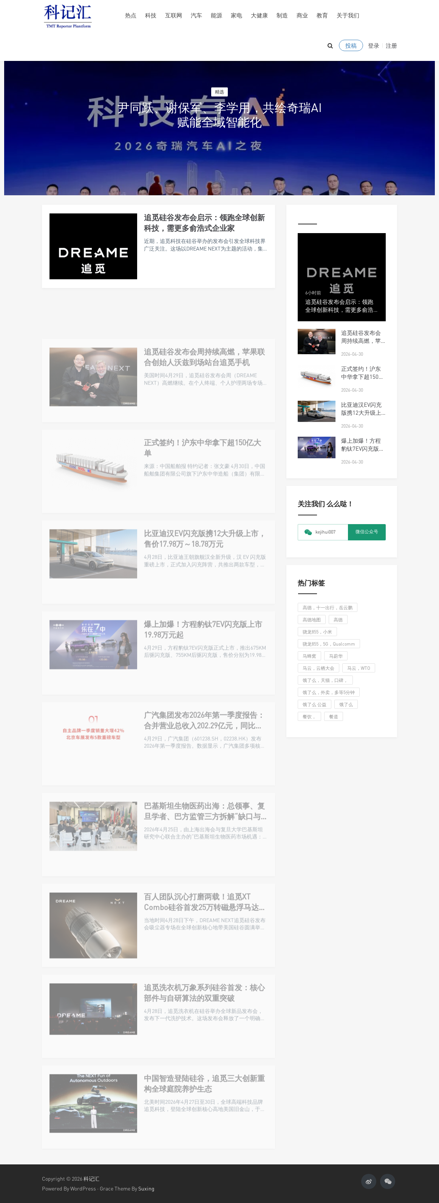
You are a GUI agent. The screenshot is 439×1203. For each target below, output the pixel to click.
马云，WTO (358, 668)
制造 (282, 15)
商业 (302, 15)
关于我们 (348, 15)
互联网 (173, 15)
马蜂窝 (309, 656)
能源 (216, 15)
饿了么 (346, 704)
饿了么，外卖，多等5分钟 (329, 692)
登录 (373, 45)
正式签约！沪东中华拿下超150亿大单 (362, 376)
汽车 (196, 15)
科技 (150, 15)
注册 (391, 45)
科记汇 (91, 1178)
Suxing (146, 1188)
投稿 (351, 45)
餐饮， (309, 716)
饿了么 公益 (314, 704)
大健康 (259, 15)
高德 (338, 620)
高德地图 (312, 620)
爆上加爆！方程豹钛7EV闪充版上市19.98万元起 (363, 448)
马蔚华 (336, 656)
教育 (322, 15)
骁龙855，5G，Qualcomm (329, 644)
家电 (236, 15)
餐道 (333, 716)
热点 (130, 15)
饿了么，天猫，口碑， (325, 680)
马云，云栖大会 (318, 668)
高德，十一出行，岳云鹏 (327, 607)
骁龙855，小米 (317, 632)
